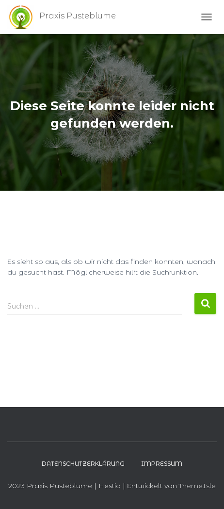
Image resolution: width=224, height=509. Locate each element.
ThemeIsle (197, 485)
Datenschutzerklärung (83, 463)
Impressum (161, 463)
